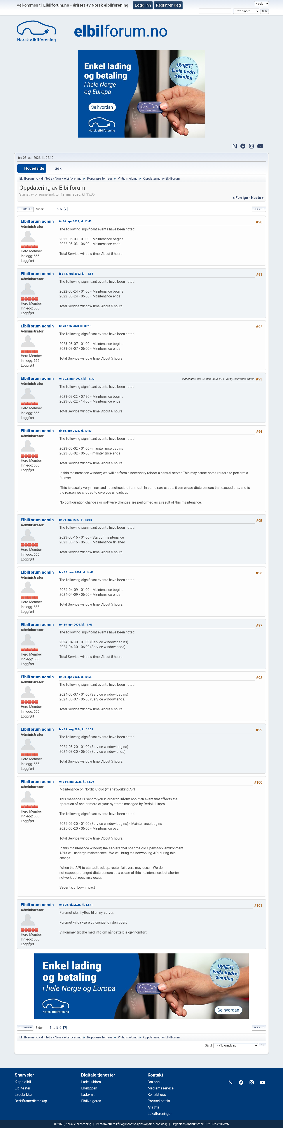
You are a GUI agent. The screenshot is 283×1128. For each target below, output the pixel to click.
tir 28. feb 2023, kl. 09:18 (75, 326)
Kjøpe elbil (23, 1082)
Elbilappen (89, 1088)
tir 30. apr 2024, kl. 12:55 (75, 677)
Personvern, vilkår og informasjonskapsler (125, 1124)
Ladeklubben (91, 1082)
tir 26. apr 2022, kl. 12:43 (75, 221)
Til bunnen (25, 209)
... (54, 209)
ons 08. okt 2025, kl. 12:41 (76, 904)
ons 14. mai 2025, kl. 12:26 (76, 781)
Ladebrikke (23, 1095)
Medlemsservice (161, 1088)
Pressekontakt (159, 1101)
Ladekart (87, 1095)
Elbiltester (22, 1088)
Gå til (208, 1045)
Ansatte (153, 1107)
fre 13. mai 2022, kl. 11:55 (76, 273)
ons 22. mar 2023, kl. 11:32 (76, 378)
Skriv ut (259, 209)
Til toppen (25, 1027)
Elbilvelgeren (91, 1101)
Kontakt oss (157, 1095)
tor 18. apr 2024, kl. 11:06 (75, 624)
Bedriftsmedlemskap (31, 1101)
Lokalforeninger (160, 1114)
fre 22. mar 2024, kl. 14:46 (76, 572)
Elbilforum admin (37, 221)
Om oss (154, 1082)
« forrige (240, 198)
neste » (257, 198)
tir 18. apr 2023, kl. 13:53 (75, 430)
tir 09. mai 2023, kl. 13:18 (75, 520)
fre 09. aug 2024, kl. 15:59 (76, 729)
